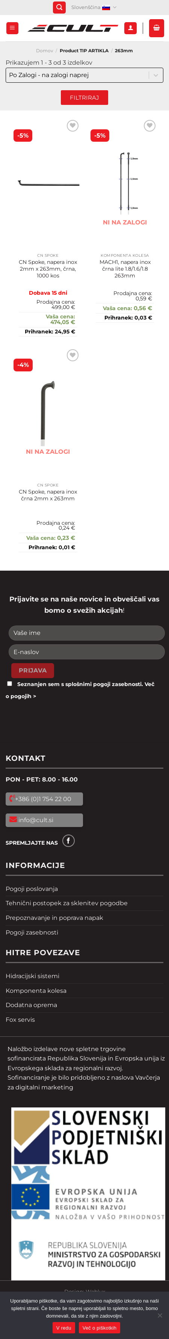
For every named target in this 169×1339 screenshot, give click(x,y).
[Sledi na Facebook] (68, 841)
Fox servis (20, 1019)
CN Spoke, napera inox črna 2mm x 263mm (48, 495)
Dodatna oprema (31, 1005)
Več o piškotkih (99, 1328)
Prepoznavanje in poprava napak (54, 917)
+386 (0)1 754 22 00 (43, 799)
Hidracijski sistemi (32, 976)
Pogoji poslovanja (32, 888)
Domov (44, 50)
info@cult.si (35, 820)
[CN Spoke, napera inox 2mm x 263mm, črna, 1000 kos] (48, 184)
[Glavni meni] (12, 28)
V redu (63, 1328)
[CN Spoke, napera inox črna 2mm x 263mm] (48, 413)
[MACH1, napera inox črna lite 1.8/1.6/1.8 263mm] (125, 184)
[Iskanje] (59, 8)
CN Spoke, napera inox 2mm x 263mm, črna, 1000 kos (48, 268)
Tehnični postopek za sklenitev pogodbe (67, 903)
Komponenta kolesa (36, 990)
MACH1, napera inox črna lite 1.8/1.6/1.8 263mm (125, 268)
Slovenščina (93, 7)
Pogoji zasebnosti (32, 932)
